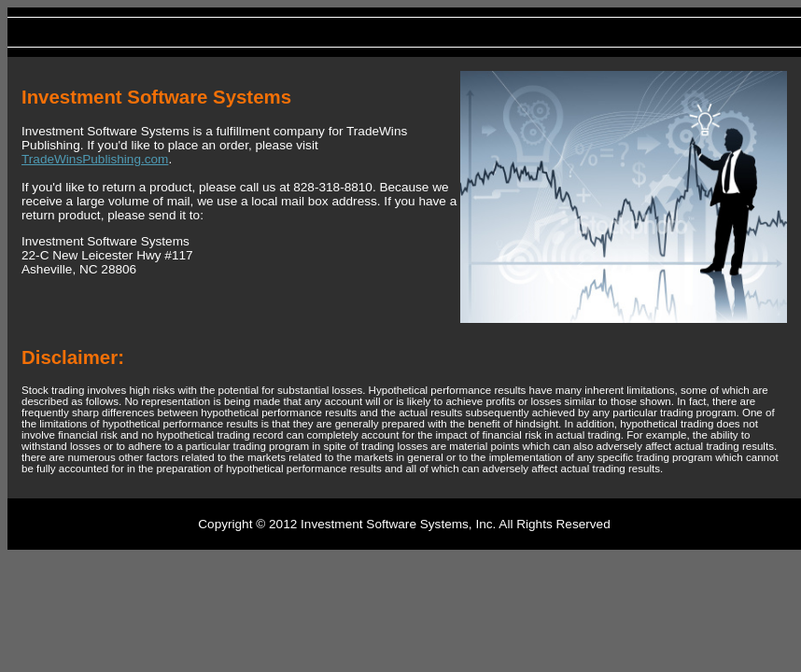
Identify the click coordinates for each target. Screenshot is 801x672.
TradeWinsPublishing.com (94, 159)
